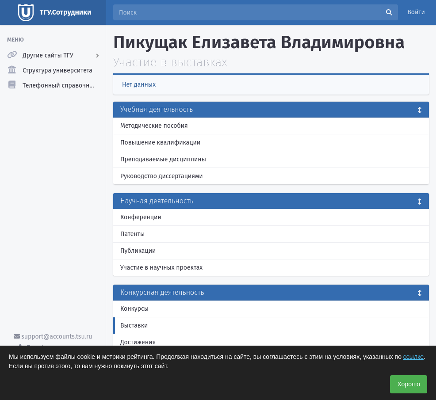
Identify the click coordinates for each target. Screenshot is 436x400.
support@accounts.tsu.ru (53, 336)
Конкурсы (134, 308)
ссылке (413, 356)
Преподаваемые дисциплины (163, 159)
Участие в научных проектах (161, 267)
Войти (416, 12)
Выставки (134, 325)
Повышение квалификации (160, 142)
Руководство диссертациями (161, 176)
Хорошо (408, 384)
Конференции (140, 217)
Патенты (132, 234)
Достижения (138, 342)
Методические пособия (154, 126)
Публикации (138, 251)
